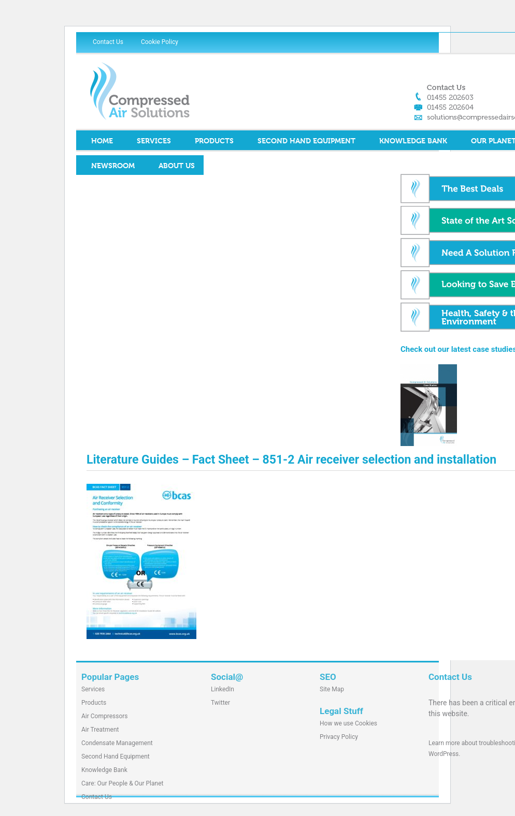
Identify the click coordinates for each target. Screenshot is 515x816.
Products (214, 141)
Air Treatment (100, 729)
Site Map (332, 689)
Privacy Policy (339, 736)
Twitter (220, 702)
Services (154, 141)
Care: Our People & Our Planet (122, 783)
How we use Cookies (348, 723)
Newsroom (113, 166)
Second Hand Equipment (306, 141)
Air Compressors (104, 716)
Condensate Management (117, 743)
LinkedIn (222, 689)
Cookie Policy (159, 42)
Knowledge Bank (413, 141)
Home (102, 141)
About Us (177, 166)
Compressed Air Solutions (174, 91)
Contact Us (108, 42)
